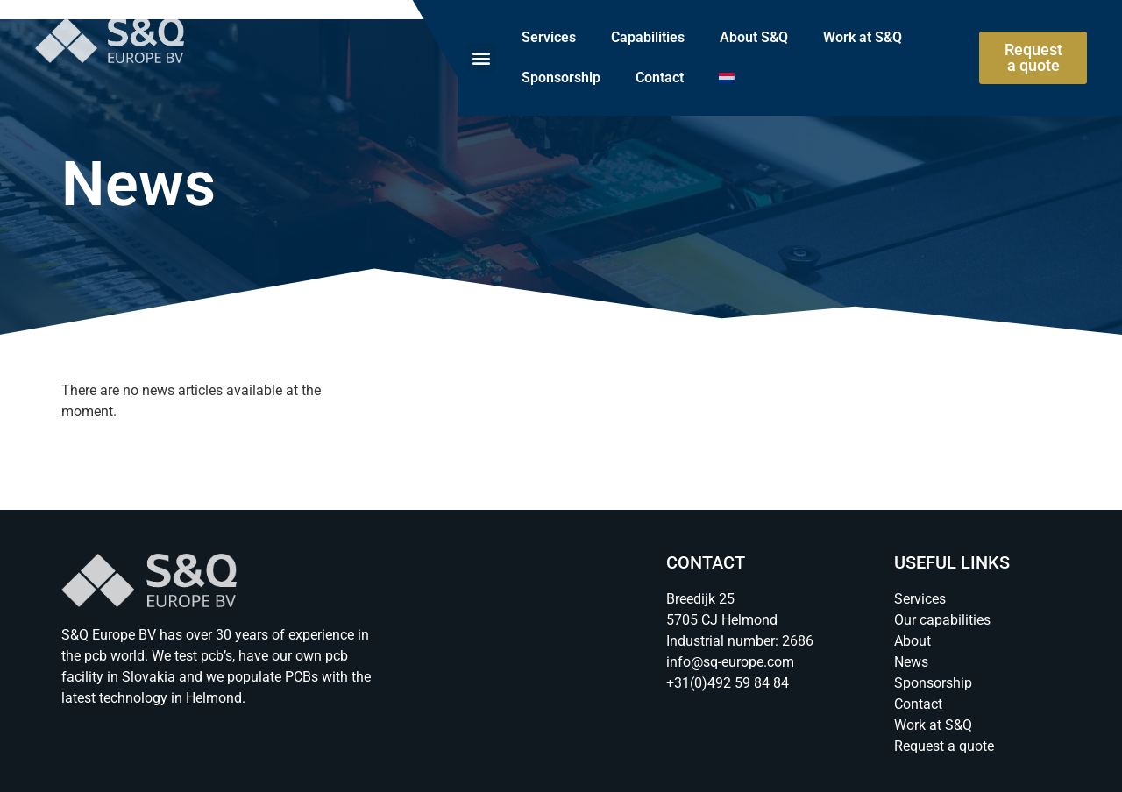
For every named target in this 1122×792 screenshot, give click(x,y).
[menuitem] (726, 78)
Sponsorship (561, 77)
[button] (480, 58)
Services (549, 37)
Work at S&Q (862, 37)
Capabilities (648, 37)
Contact (660, 77)
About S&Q (754, 37)
